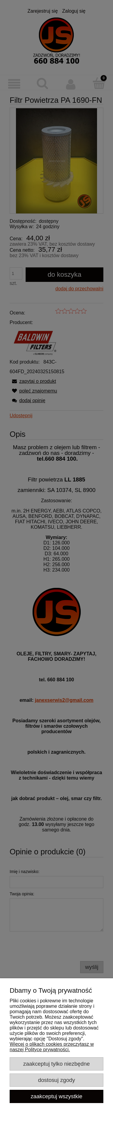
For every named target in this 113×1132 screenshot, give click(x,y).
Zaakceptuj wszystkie (57, 1096)
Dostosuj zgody (56, 1080)
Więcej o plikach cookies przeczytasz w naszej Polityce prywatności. (52, 1047)
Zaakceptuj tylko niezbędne (56, 1064)
